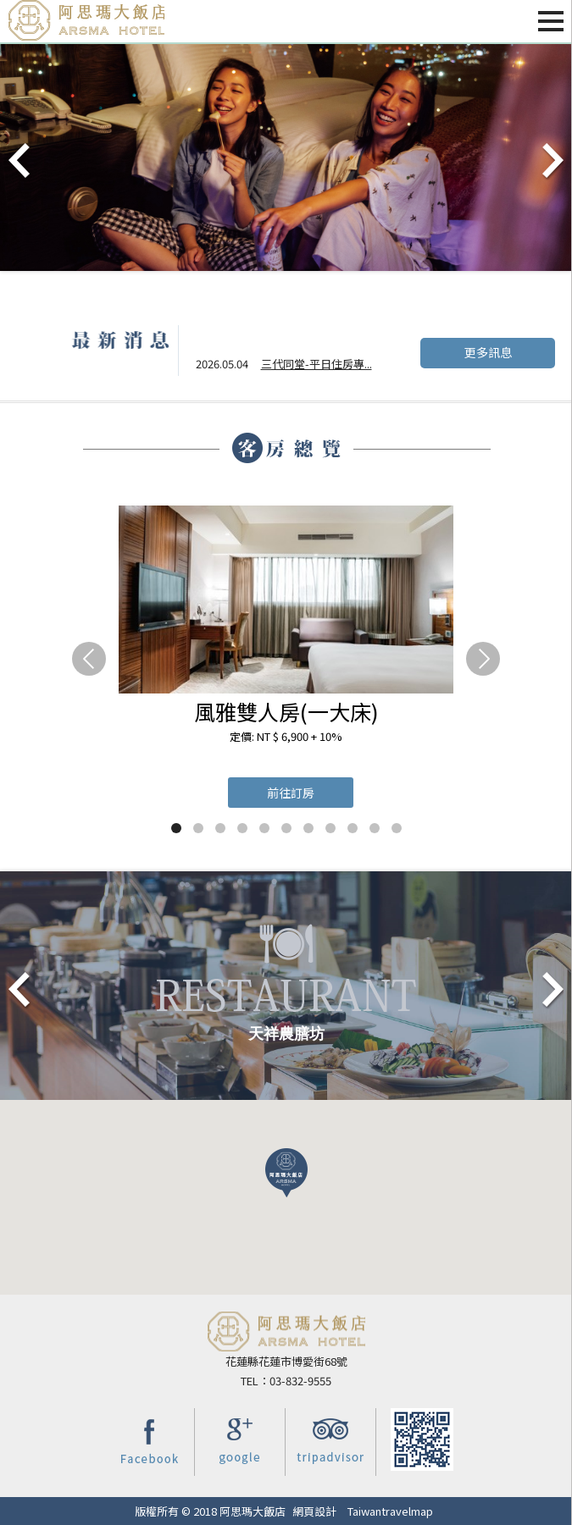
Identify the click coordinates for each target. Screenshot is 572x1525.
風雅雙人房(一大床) (286, 711)
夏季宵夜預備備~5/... (311, 367)
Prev (20, 161)
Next (552, 161)
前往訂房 (290, 792)
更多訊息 (488, 352)
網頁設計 (314, 1511)
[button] (286, 1172)
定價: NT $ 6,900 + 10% (286, 736)
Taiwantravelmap (390, 1511)
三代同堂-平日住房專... (316, 342)
